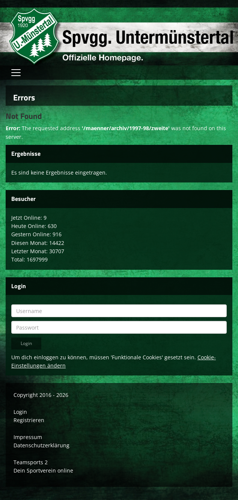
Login (20, 411)
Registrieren (29, 420)
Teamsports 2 (31, 462)
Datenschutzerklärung (41, 445)
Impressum (28, 437)
